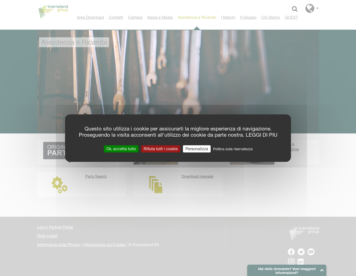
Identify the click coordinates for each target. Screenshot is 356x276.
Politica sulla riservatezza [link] (233, 149)
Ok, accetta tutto (121, 148)
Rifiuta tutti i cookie (161, 148)
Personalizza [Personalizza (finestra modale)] (196, 148)
